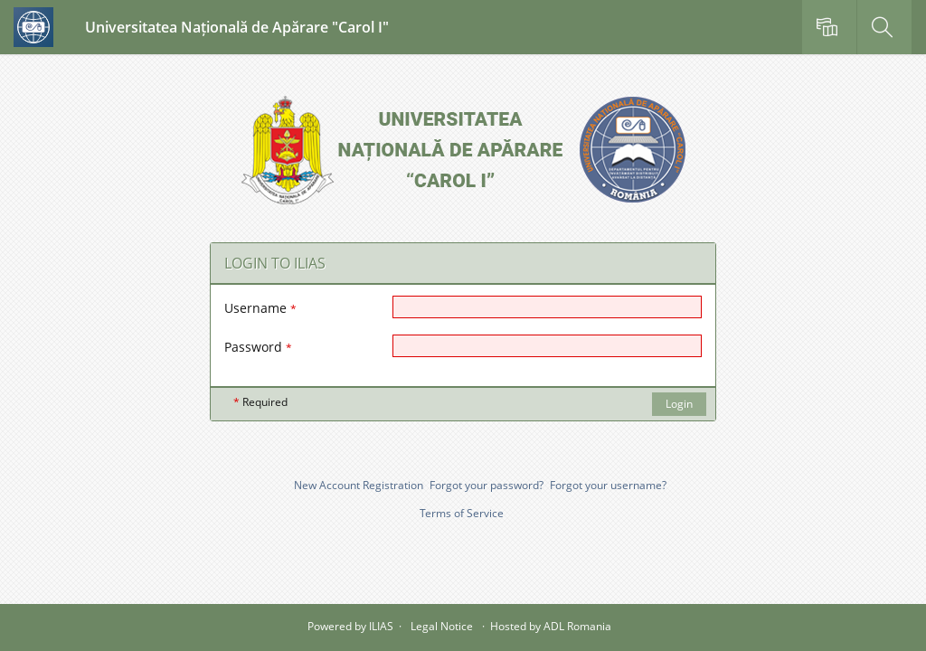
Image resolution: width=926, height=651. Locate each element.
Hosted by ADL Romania (550, 626)
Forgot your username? (608, 485)
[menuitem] (829, 27)
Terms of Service (462, 513)
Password (258, 346)
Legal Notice (442, 626)
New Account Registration (358, 485)
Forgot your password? (486, 485)
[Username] (547, 307)
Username (260, 307)
